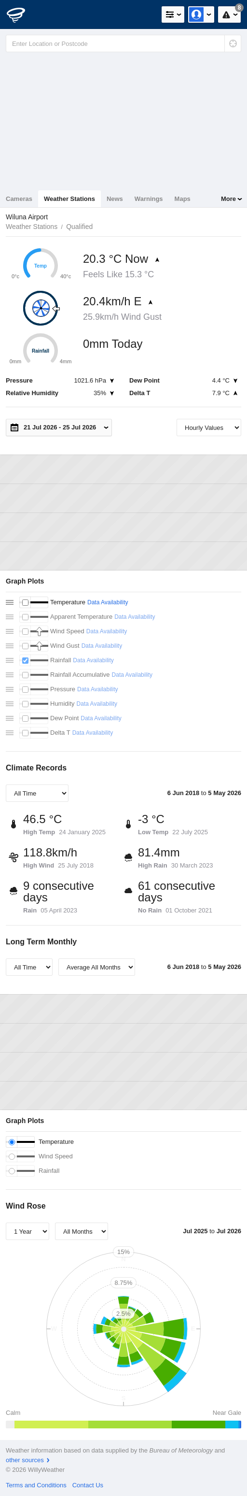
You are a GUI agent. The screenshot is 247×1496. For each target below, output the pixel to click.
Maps (183, 198)
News (115, 198)
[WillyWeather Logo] (22, 14)
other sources (25, 1460)
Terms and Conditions (36, 1485)
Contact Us (87, 1485)
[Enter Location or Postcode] (123, 43)
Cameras (19, 198)
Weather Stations (69, 198)
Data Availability (107, 602)
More (228, 198)
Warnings (149, 198)
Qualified (79, 226)
